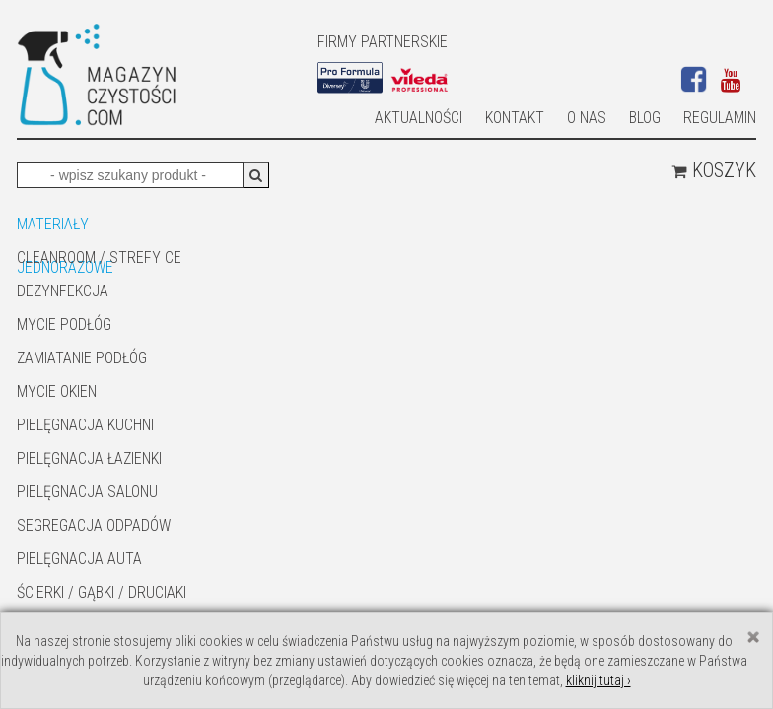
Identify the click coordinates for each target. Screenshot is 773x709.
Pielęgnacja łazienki (89, 458)
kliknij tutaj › (598, 680)
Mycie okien (57, 391)
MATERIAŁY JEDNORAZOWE (65, 225)
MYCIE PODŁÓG (64, 324)
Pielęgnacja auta (79, 558)
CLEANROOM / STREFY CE (99, 257)
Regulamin (719, 117)
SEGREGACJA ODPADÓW (94, 525)
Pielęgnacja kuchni (85, 425)
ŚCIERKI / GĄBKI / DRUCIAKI (101, 592)
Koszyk (713, 170)
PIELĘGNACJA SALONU (87, 492)
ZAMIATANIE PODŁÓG (82, 358)
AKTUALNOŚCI (418, 117)
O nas (586, 117)
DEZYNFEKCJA (62, 291)
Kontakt (514, 117)
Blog (645, 117)
